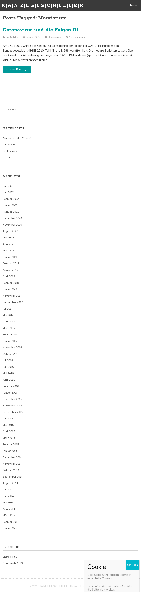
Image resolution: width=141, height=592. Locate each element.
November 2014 (12, 463)
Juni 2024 (8, 186)
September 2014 (13, 476)
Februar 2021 (11, 211)
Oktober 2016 (11, 354)
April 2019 (9, 276)
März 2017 (9, 328)
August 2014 (10, 483)
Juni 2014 (8, 496)
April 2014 (9, 509)
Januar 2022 (10, 205)
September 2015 (13, 412)
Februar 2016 (11, 386)
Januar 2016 (10, 392)
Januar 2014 (10, 528)
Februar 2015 (11, 444)
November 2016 (12, 347)
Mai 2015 (8, 425)
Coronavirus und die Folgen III (40, 30)
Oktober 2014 (11, 470)
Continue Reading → (17, 69)
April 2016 (9, 379)
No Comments (77, 36)
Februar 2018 (11, 282)
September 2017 (13, 302)
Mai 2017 (8, 315)
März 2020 (9, 250)
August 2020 (10, 231)
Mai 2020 (8, 237)
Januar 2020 (10, 257)
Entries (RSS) (10, 556)
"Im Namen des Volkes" (17, 138)
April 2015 (9, 431)
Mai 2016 (8, 373)
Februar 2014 (11, 522)
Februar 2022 (11, 198)
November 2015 (12, 405)
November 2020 (12, 224)
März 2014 (9, 515)
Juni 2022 (8, 192)
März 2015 (9, 438)
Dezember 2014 (12, 457)
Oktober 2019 (11, 263)
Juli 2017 (8, 308)
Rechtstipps (55, 36)
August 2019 (10, 270)
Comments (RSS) (13, 563)
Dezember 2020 (12, 218)
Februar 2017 (11, 334)
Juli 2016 (8, 360)
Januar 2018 (10, 289)
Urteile (7, 157)
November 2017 (12, 295)
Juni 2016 (8, 366)
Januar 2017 (10, 341)
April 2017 (9, 321)
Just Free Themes (101, 586)
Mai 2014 (8, 502)
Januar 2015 (10, 450)
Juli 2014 (8, 489)
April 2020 (9, 244)
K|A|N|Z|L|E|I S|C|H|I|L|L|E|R (43, 5)
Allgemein (9, 144)
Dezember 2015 (12, 399)
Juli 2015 (8, 418)
